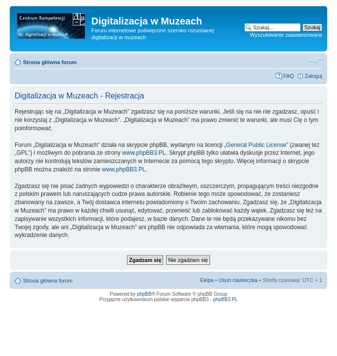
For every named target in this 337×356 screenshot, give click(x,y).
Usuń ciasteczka (237, 280)
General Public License (256, 145)
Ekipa (207, 280)
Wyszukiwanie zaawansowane (286, 35)
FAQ (288, 76)
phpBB (144, 294)
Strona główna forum (50, 62)
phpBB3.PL (225, 299)
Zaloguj (313, 76)
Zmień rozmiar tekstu (315, 60)
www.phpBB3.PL (144, 152)
